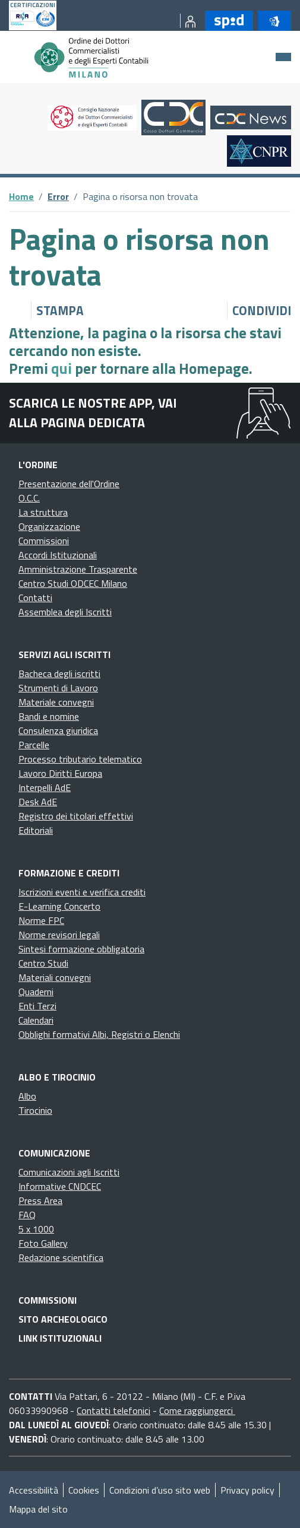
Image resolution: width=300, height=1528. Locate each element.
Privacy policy (247, 1490)
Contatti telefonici (113, 1410)
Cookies (83, 1490)
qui (61, 368)
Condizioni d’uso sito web (159, 1490)
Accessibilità (33, 1490)
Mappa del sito (38, 1509)
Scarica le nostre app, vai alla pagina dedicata (93, 412)
